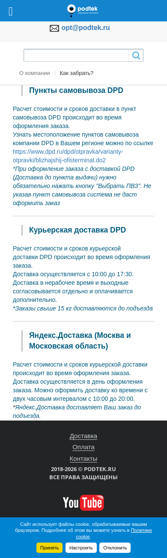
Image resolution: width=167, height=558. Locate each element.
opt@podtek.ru (86, 27)
